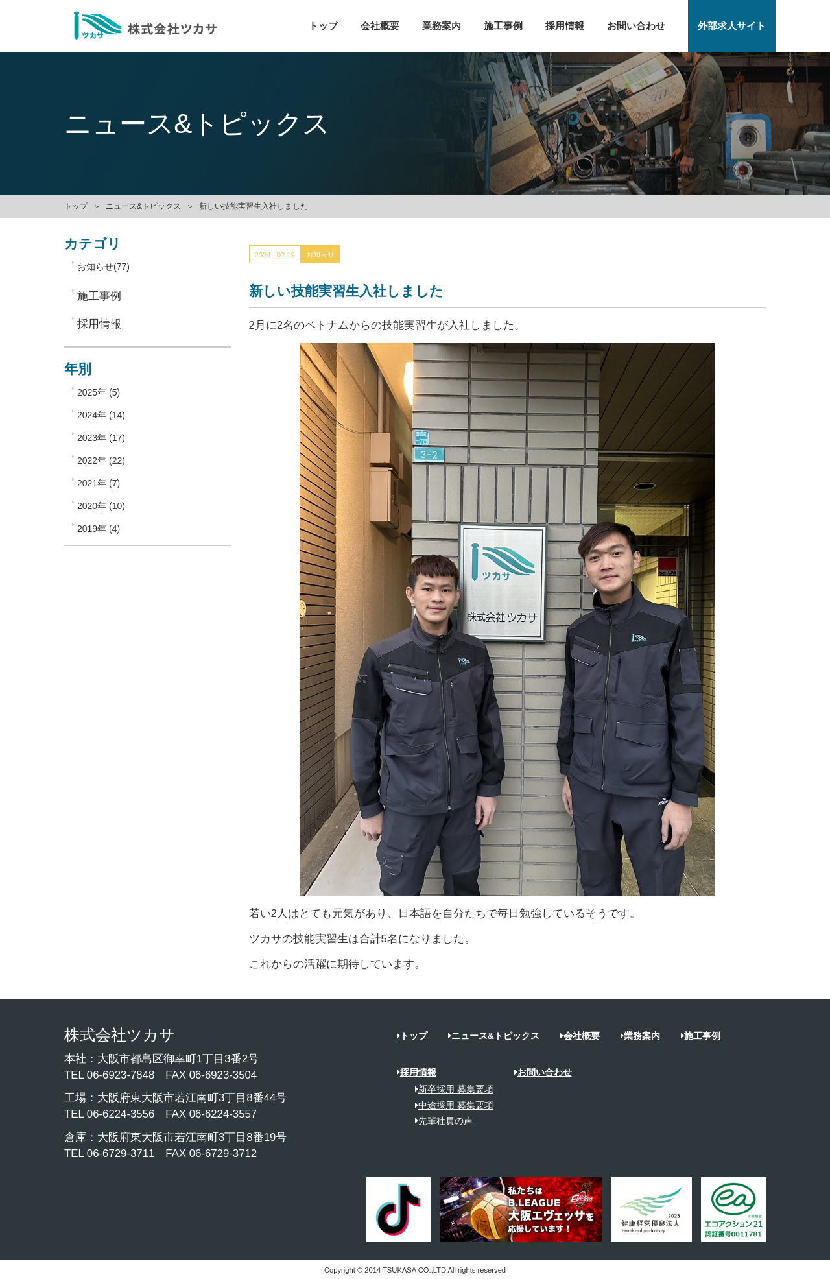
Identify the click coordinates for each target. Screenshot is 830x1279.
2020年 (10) (101, 506)
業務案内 (441, 26)
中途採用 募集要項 (449, 1105)
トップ (323, 26)
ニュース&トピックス (143, 206)
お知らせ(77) (103, 266)
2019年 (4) (98, 528)
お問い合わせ (636, 26)
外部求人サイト (732, 26)
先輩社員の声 (439, 1121)
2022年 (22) (101, 460)
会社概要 (380, 26)
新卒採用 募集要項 (449, 1089)
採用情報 (564, 26)
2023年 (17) (101, 438)
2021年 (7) (98, 483)
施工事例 (503, 26)
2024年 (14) (101, 415)
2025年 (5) (98, 392)
